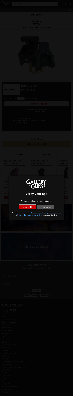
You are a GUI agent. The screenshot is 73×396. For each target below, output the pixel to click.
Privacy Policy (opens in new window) (30, 215)
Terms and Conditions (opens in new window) (46, 213)
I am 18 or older (27, 207)
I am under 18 (46, 207)
